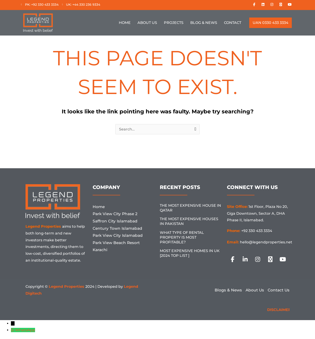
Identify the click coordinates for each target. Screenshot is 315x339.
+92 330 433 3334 (256, 231)
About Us (147, 22)
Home (125, 22)
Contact (232, 22)
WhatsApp (25, 330)
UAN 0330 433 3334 (270, 22)
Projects (173, 22)
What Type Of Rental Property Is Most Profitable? (182, 237)
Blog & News (203, 22)
